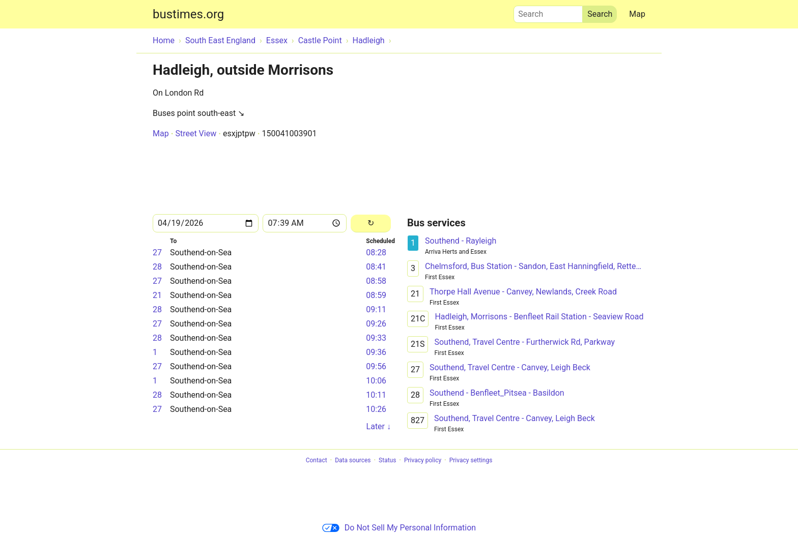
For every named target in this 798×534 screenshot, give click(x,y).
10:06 (376, 380)
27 (157, 252)
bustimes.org (188, 14)
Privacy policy (422, 460)
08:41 (376, 267)
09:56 (376, 366)
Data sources (352, 460)
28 (157, 267)
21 (157, 295)
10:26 (376, 409)
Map (637, 14)
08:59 (376, 295)
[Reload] (371, 223)
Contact (316, 460)
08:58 (376, 281)
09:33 (376, 338)
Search (548, 12)
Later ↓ (378, 426)
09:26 (376, 324)
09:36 (376, 352)
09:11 (376, 309)
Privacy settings (471, 460)
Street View (195, 133)
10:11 (376, 395)
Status (387, 460)
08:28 (376, 252)
